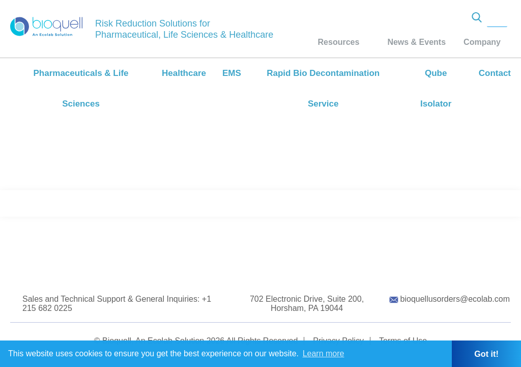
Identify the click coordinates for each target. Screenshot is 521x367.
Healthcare (184, 73)
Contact (495, 73)
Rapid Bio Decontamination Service (323, 88)
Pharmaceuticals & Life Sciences (80, 88)
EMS (231, 73)
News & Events (416, 42)
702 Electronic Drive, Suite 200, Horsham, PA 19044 (307, 303)
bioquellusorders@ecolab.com (455, 299)
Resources (339, 42)
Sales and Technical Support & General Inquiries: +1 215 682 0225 (116, 303)
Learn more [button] (323, 353)
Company (482, 42)
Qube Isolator (435, 88)
